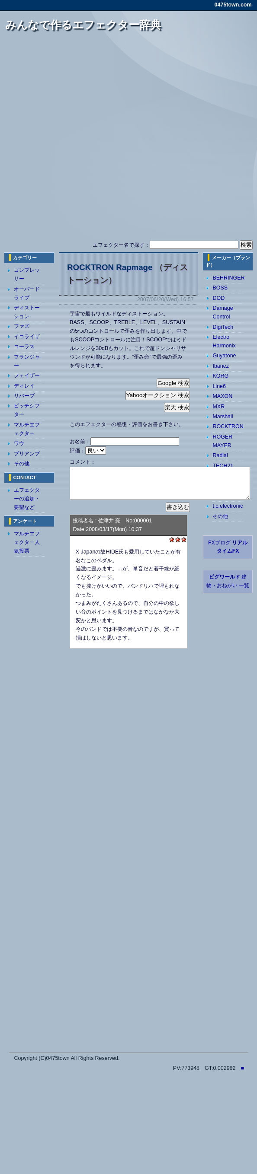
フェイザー (27, 375)
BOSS (220, 288)
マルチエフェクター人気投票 (27, 542)
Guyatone (224, 356)
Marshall (222, 417)
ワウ (19, 443)
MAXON (222, 396)
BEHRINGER (228, 278)
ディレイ (24, 386)
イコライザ (27, 337)
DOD (218, 298)
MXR (218, 407)
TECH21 (222, 466)
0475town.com (233, 5)
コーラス (24, 347)
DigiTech (222, 327)
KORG (220, 376)
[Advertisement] (124, 140)
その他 (21, 464)
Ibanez (220, 366)
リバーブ (24, 396)
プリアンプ (27, 454)
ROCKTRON (227, 426)
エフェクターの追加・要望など (27, 498)
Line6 (219, 386)
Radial (220, 455)
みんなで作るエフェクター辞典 (83, 25)
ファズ (21, 326)
